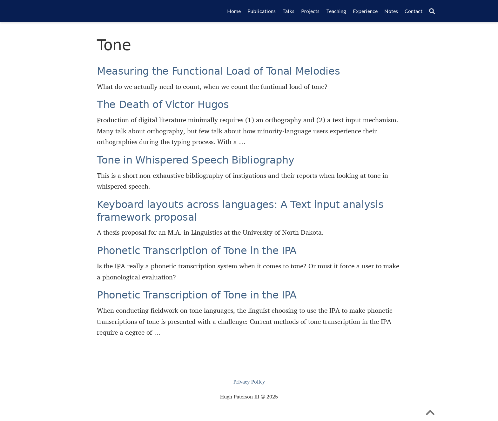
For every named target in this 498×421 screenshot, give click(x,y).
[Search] (432, 11)
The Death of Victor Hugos (163, 104)
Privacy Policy (249, 381)
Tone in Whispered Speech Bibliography (195, 160)
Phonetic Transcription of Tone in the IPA (197, 250)
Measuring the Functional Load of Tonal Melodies (218, 71)
